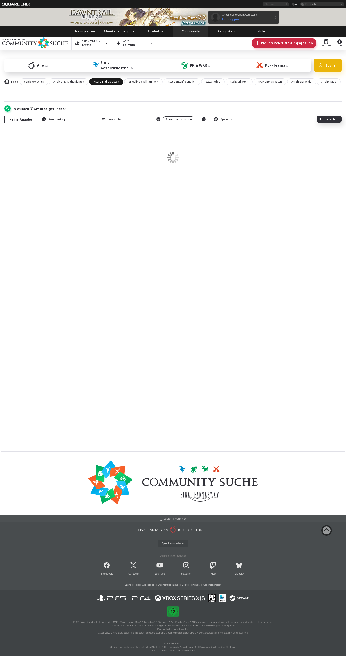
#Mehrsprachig (301, 82)
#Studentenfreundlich (182, 82)
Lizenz (128, 585)
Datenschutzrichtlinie (168, 585)
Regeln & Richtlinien (144, 585)
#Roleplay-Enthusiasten (68, 82)
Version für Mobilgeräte (175, 519)
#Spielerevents (34, 82)
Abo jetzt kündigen (212, 585)
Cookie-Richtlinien (191, 585)
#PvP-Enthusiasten (270, 82)
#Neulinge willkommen (143, 82)
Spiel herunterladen (173, 543)
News (135, 573)
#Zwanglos (212, 82)
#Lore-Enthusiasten (106, 82)
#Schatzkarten (239, 82)
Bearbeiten (328, 119)
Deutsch (310, 4)
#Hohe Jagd (329, 82)
